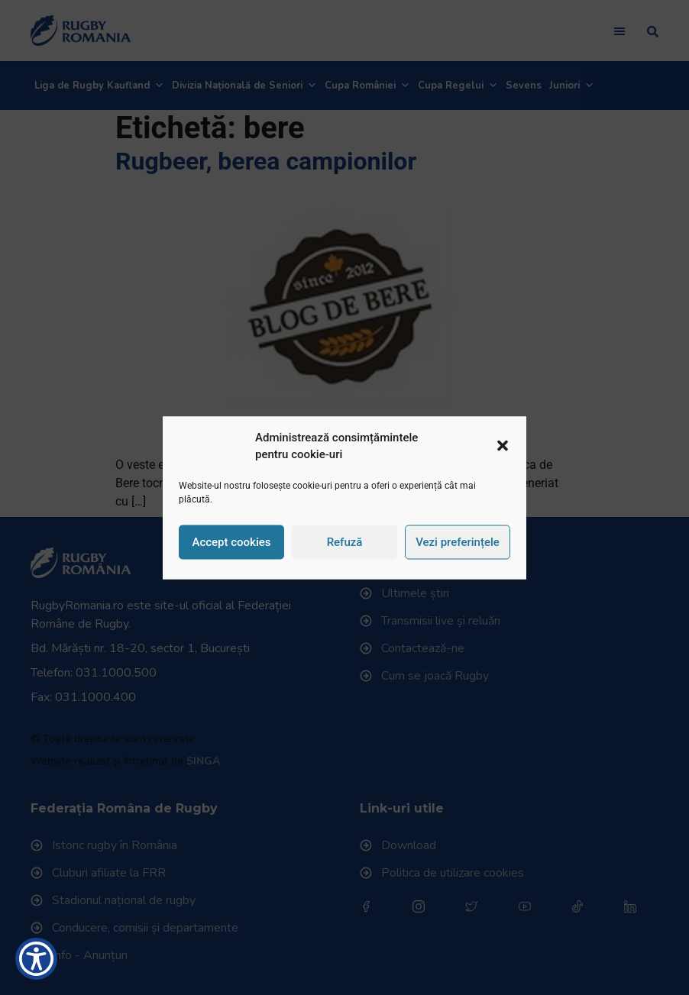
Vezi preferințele (458, 542)
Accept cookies (231, 542)
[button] (502, 446)
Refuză (345, 542)
